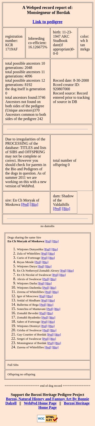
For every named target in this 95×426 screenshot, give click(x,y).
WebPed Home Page (40, 403)
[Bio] (34, 204)
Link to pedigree (48, 21)
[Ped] (25, 204)
